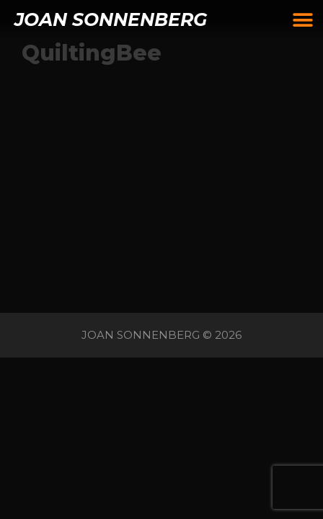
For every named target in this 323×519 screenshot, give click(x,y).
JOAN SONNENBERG (110, 19)
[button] (303, 20)
